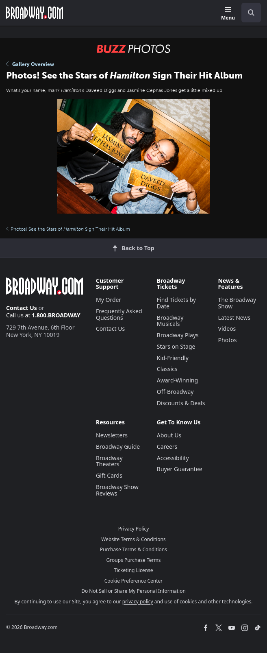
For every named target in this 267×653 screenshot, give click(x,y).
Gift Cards (109, 475)
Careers (167, 446)
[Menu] (228, 14)
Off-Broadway (175, 391)
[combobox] (248, 12)
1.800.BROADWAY (56, 315)
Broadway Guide (118, 446)
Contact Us (21, 308)
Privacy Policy (133, 528)
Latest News (234, 317)
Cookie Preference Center (133, 580)
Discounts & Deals (181, 403)
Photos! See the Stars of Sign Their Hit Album (68, 229)
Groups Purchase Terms (133, 560)
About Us (169, 435)
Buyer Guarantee (179, 469)
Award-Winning (177, 380)
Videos (227, 328)
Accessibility (173, 458)
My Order (108, 300)
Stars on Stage (176, 346)
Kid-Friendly (173, 358)
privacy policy (137, 601)
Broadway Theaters (109, 461)
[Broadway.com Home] (34, 13)
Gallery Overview (30, 64)
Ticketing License (133, 570)
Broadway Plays (178, 335)
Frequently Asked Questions (119, 314)
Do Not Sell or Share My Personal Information (133, 590)
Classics (167, 369)
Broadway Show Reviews (117, 490)
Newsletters (112, 435)
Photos (227, 340)
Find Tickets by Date (176, 303)
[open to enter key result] (251, 12)
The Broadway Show (237, 303)
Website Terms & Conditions (133, 539)
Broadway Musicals (170, 321)
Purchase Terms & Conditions (133, 549)
